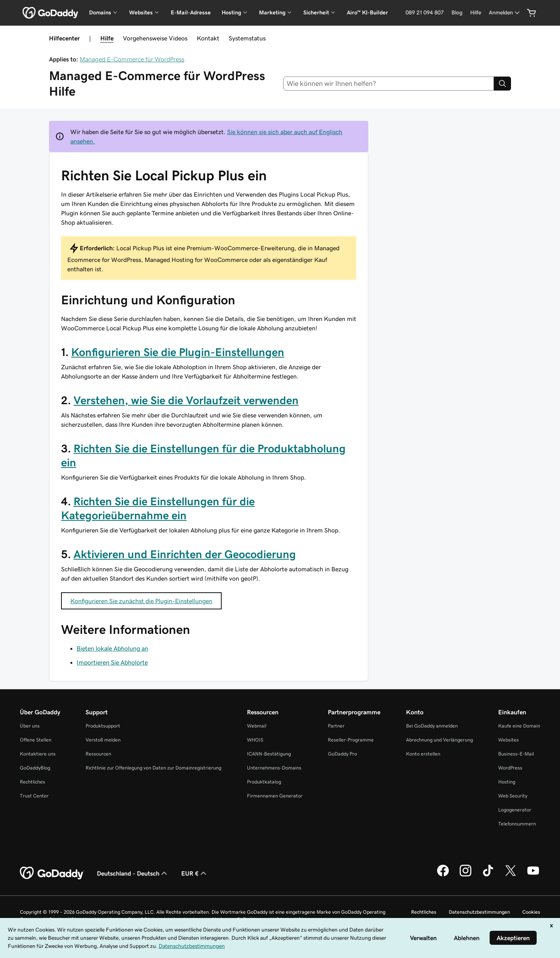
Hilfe (107, 38)
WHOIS (255, 739)
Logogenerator (514, 809)
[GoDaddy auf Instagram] (465, 875)
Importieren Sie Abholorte (112, 662)
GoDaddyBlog (35, 767)
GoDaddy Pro (342, 753)
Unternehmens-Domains (274, 767)
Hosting (506, 781)
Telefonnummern (517, 823)
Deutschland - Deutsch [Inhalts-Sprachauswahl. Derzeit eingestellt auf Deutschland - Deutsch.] (133, 873)
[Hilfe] (475, 12)
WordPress (510, 767)
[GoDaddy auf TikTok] (488, 875)
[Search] (502, 84)
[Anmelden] (505, 12)
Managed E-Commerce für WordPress (132, 59)
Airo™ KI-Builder (367, 12)
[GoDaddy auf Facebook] (443, 875)
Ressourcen (98, 753)
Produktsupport (103, 725)
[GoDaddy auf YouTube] (533, 875)
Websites (508, 739)
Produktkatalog (264, 781)
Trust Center (34, 795)
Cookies (531, 911)
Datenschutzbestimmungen (479, 911)
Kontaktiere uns (38, 753)
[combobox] (389, 83)
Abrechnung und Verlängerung (439, 739)
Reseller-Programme (351, 739)
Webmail (256, 725)
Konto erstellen (423, 753)
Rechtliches (32, 781)
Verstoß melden (103, 739)
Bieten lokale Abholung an (112, 648)
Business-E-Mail (516, 753)
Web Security (512, 795)
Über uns (30, 725)
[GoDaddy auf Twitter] (511, 875)
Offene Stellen (35, 739)
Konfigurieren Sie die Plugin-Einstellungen (177, 352)
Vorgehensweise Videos (155, 38)
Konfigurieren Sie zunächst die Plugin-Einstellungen (141, 601)
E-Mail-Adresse (191, 12)
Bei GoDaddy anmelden (432, 725)
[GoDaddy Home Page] (52, 873)
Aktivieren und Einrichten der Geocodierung (185, 554)
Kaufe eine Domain (519, 725)
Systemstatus (247, 38)
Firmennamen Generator (275, 795)
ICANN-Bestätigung (269, 753)
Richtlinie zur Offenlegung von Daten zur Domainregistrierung (153, 767)
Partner (336, 725)
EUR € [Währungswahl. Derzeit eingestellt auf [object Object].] (194, 873)
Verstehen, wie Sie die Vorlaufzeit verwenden (186, 400)
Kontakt (208, 38)
